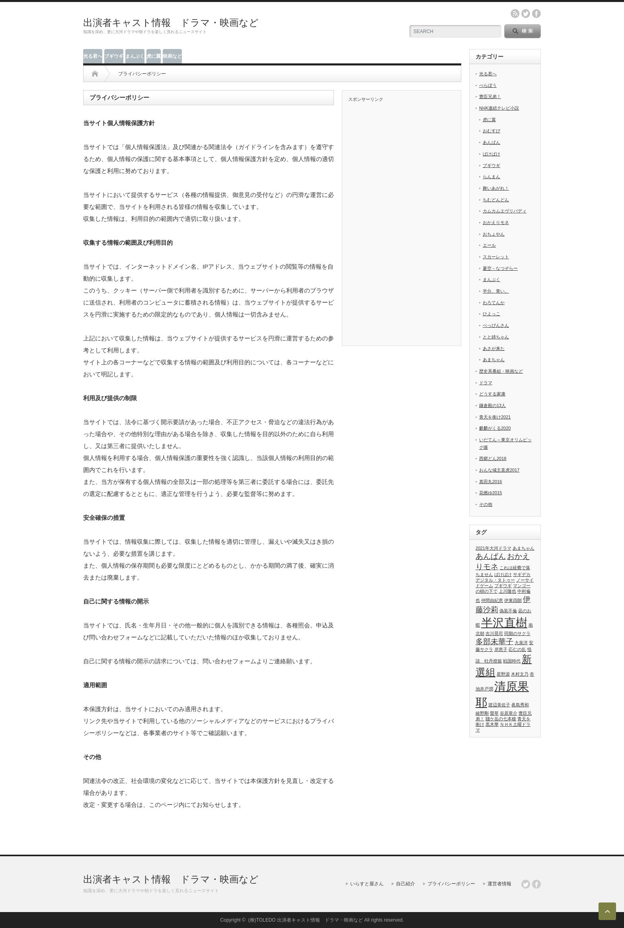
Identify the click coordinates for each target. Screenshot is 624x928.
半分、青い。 (496, 291)
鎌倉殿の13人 (492, 405)
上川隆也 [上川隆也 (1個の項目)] (507, 591)
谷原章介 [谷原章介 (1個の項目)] (508, 713)
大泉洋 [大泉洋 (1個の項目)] (521, 642)
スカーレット (496, 256)
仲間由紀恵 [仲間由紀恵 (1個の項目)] (492, 600)
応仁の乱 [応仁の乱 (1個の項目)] (517, 649)
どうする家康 (492, 393)
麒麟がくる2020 (495, 428)
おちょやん (494, 234)
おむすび (491, 130)
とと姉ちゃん (496, 336)
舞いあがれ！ (496, 188)
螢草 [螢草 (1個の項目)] (494, 713)
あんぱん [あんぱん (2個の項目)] (491, 556)
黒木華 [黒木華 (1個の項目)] (492, 724)
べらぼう (488, 85)
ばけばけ (491, 153)
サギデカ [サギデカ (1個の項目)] (521, 574)
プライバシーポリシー (451, 884)
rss (515, 13)
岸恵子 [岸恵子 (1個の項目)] (500, 649)
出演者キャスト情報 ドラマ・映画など (171, 22)
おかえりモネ (496, 222)
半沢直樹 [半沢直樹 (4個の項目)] (504, 622)
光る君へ (92, 56)
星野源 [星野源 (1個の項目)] (503, 674)
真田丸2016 (490, 481)
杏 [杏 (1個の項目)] (532, 674)
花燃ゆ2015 (490, 492)
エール (489, 245)
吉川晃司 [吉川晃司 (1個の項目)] (494, 633)
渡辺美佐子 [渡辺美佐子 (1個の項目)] (499, 704)
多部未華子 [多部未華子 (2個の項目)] (494, 641)
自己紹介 (405, 884)
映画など (172, 56)
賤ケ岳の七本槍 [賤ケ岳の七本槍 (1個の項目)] (501, 718)
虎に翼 (153, 56)
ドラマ (485, 382)
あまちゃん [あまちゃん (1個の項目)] (523, 548)
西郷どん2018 (492, 458)
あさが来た (494, 348)
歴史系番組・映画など (501, 371)
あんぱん (491, 142)
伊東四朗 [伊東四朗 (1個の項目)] (513, 600)
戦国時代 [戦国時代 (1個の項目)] (512, 661)
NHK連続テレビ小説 (499, 108)
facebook (536, 13)
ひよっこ (491, 313)
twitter (525, 13)
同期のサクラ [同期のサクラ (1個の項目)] (517, 633)
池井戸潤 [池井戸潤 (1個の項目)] (484, 688)
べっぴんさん (496, 325)
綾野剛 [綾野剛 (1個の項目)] (482, 713)
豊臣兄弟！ (490, 96)
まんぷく (134, 56)
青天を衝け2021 (495, 417)
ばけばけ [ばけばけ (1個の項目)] (503, 574)
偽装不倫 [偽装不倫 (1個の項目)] (508, 610)
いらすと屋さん (367, 884)
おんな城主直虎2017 (499, 470)
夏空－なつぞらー (500, 268)
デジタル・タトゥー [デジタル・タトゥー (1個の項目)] (495, 580)
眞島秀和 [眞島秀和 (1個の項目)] (520, 704)
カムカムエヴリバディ (504, 210)
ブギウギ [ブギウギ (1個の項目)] (503, 585)
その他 (485, 504)
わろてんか (494, 302)
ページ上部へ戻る (607, 911)
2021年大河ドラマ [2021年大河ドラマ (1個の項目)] (493, 548)
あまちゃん (494, 359)
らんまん (491, 176)
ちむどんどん (496, 199)
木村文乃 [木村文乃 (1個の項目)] (519, 674)
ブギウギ (113, 56)
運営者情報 (499, 884)
